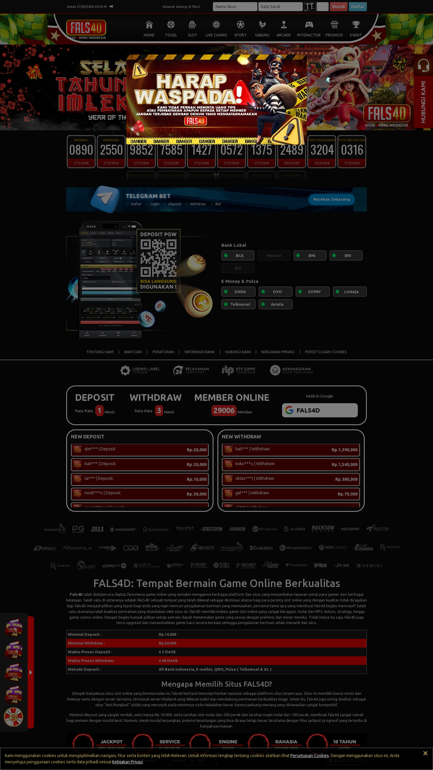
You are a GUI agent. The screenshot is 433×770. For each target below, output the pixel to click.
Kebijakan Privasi (127, 761)
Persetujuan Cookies (309, 755)
